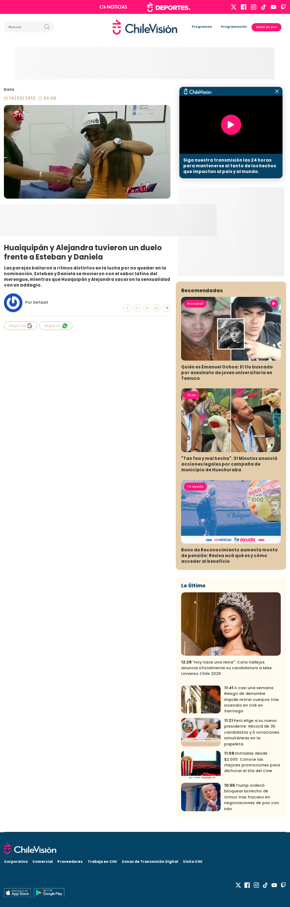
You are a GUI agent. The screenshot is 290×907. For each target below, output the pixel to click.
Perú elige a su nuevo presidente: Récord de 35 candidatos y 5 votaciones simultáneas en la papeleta (251, 732)
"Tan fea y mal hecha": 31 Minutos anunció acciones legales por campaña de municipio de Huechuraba (229, 464)
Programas (202, 27)
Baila (9, 89)
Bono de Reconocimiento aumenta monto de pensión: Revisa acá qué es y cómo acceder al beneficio (229, 555)
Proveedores (70, 861)
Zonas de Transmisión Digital (150, 861)
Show (191, 395)
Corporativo (16, 861)
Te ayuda (195, 486)
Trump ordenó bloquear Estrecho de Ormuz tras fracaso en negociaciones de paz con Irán (251, 797)
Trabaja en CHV (102, 861)
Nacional (195, 304)
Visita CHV (192, 861)
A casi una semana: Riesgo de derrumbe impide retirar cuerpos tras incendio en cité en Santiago (251, 699)
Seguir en (20, 326)
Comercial (42, 861)
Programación (234, 27)
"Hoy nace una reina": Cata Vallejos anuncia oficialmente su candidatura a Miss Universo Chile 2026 (226, 668)
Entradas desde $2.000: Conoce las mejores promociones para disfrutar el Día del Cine (252, 762)
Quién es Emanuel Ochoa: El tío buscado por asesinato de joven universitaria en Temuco (227, 372)
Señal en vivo (266, 27)
